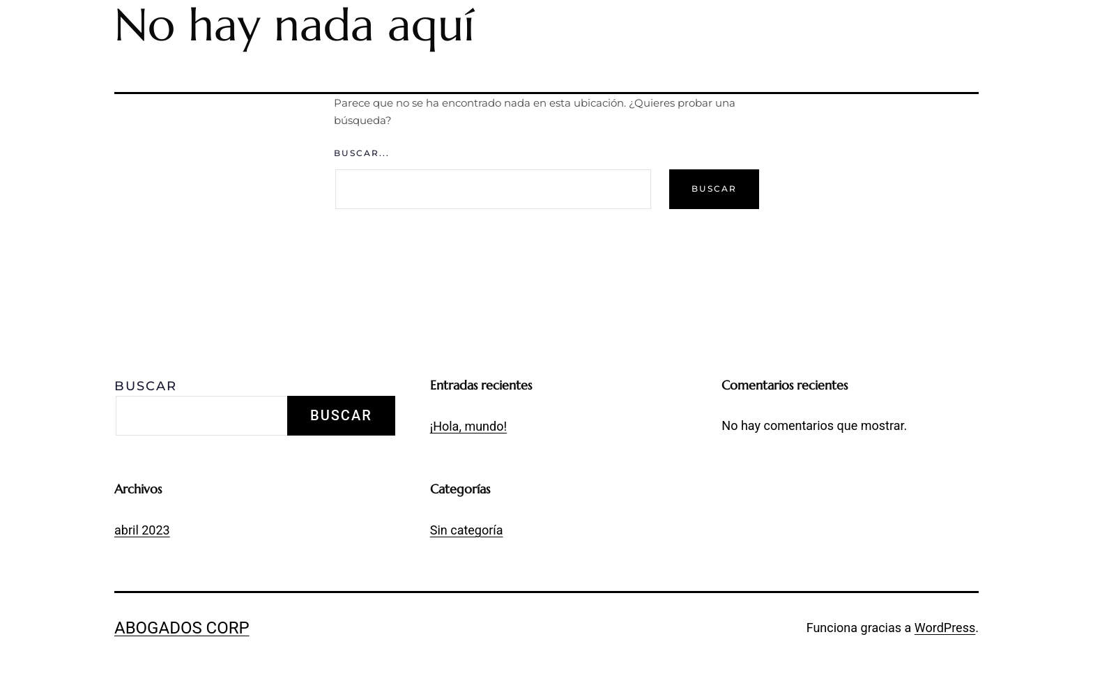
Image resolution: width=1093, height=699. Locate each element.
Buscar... (362, 153)
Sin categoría (466, 530)
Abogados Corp (182, 628)
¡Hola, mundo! (468, 426)
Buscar (145, 386)
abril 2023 (142, 530)
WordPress (945, 627)
